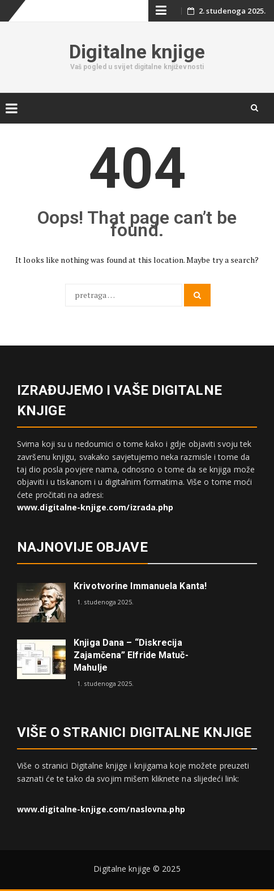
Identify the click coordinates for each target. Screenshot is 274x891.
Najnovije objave (82, 547)
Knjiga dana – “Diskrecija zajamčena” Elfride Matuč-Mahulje (131, 655)
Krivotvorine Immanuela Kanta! (140, 586)
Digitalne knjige (137, 51)
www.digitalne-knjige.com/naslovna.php (101, 809)
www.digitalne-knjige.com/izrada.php (95, 507)
